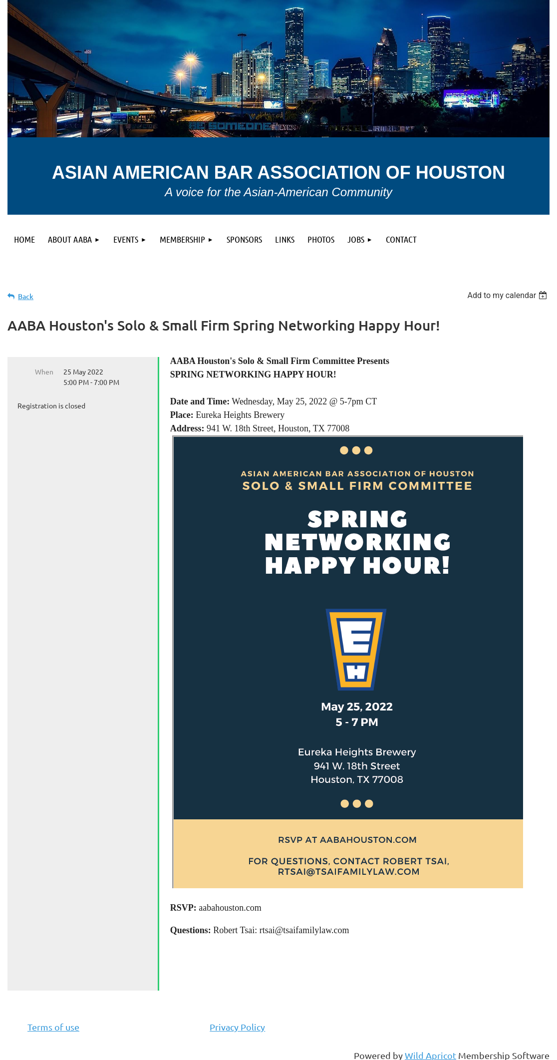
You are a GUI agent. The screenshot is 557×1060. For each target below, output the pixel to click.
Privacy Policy (237, 1027)
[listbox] (508, 295)
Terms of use (53, 1027)
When (44, 371)
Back (25, 296)
